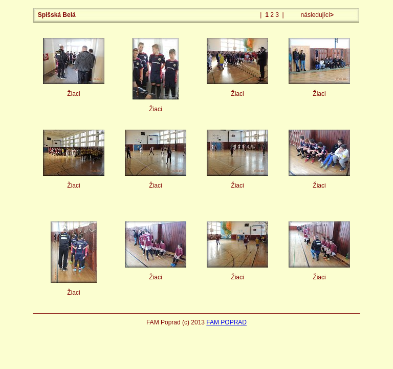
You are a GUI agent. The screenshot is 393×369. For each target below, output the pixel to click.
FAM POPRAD (226, 322)
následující (316, 14)
